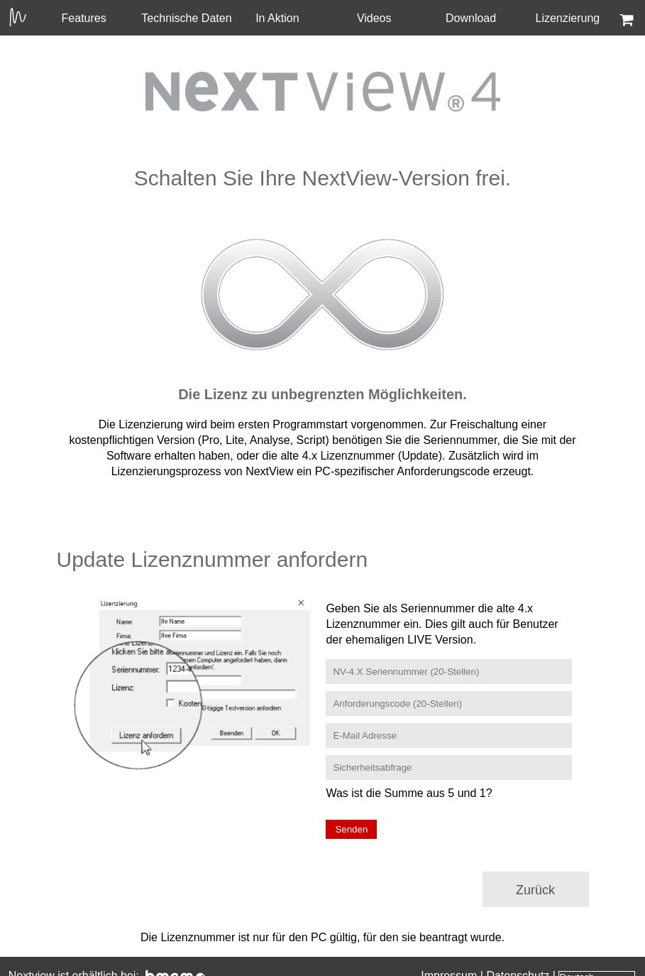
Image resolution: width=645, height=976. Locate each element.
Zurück (535, 890)
